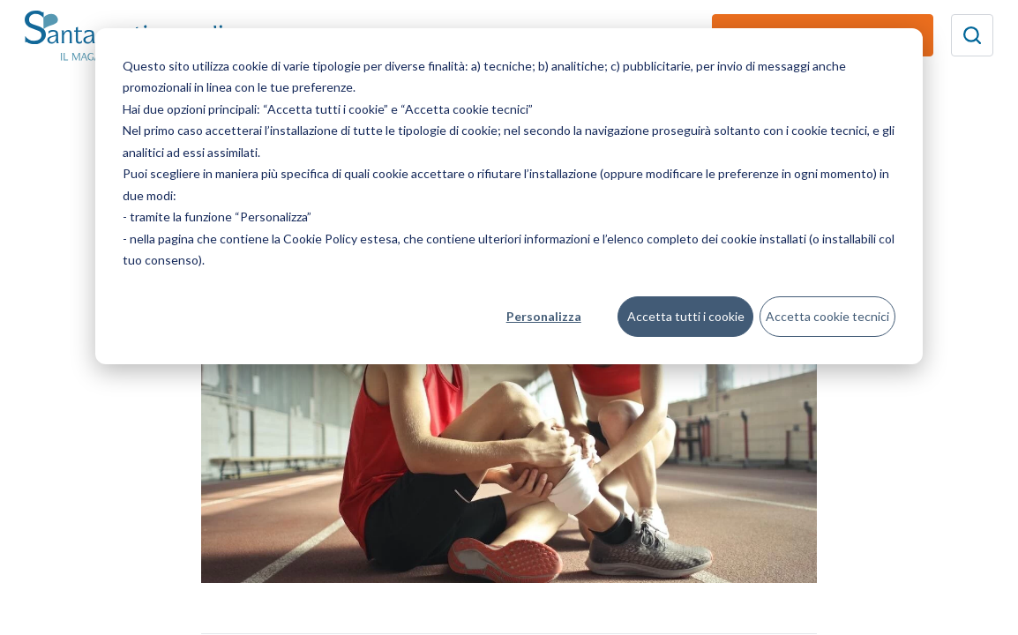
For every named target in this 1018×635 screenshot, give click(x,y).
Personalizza (543, 316)
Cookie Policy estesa (340, 238)
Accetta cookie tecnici (827, 316)
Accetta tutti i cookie (686, 316)
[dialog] (509, 196)
